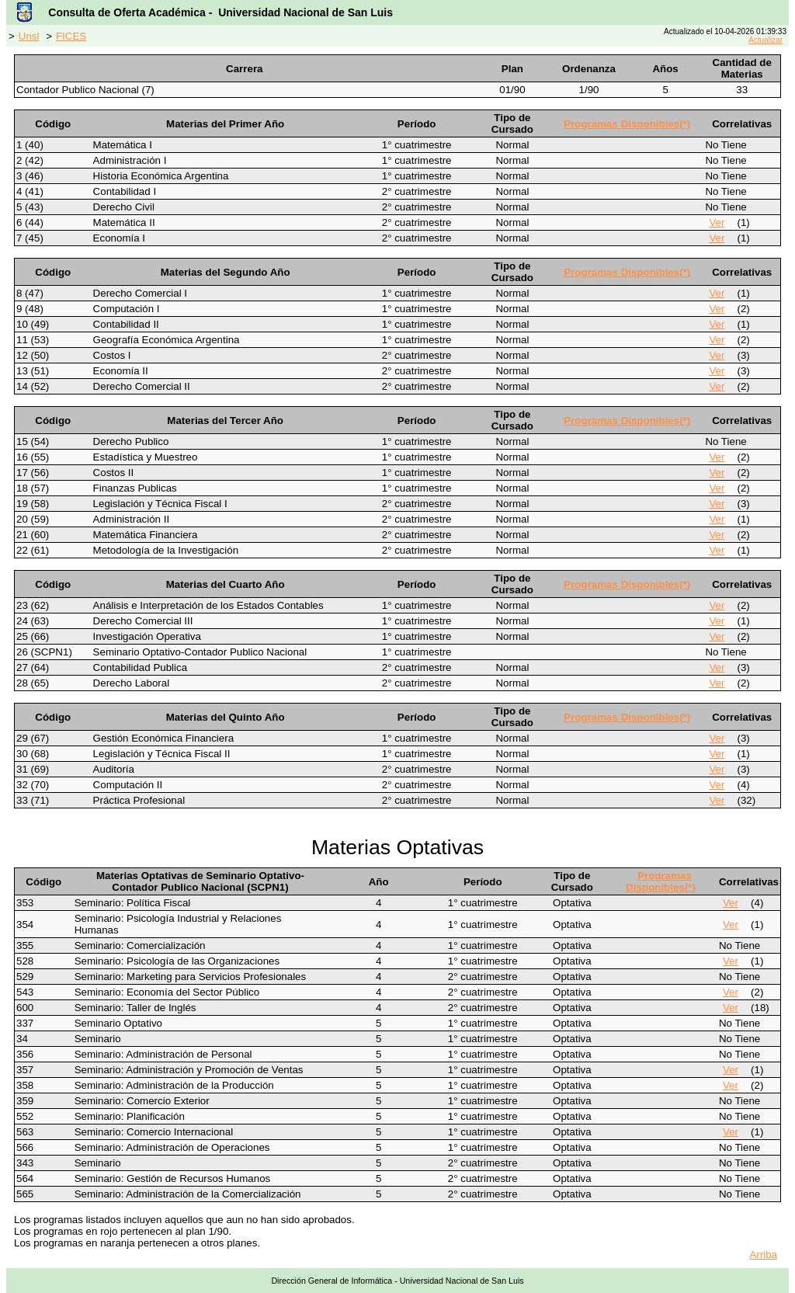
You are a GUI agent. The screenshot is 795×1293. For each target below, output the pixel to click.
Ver (716, 222)
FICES (71, 36)
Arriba (763, 1254)
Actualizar (765, 40)
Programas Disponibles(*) (627, 124)
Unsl (29, 36)
